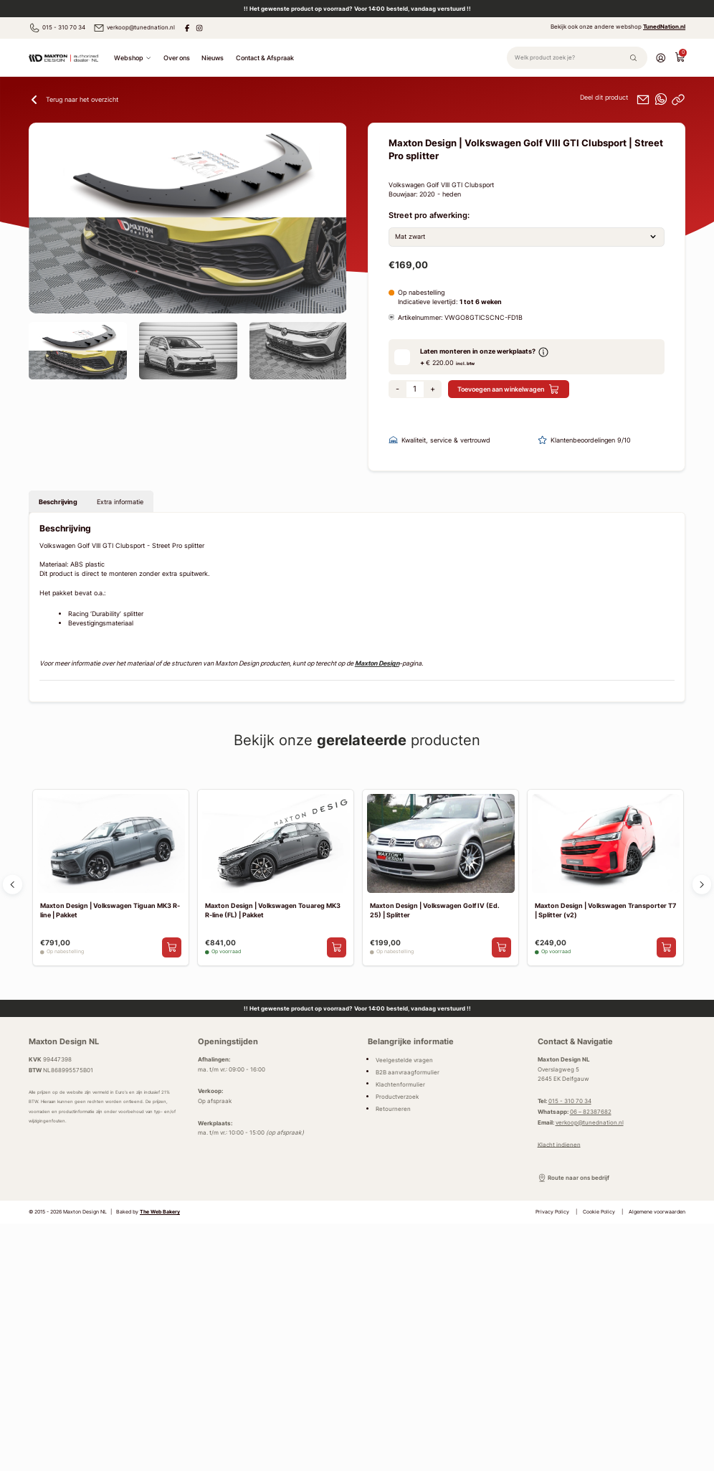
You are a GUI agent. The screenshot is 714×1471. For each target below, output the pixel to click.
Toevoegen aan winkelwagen (508, 390)
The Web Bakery (160, 1213)
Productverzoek (397, 1097)
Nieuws (212, 58)
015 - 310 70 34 (57, 28)
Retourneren (393, 1109)
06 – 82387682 (590, 1112)
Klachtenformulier (400, 1085)
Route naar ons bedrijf (574, 1179)
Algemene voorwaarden (657, 1213)
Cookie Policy (599, 1213)
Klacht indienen (559, 1145)
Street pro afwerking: (429, 217)
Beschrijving (58, 502)
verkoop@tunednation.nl (134, 28)
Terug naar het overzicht (73, 101)
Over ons (176, 58)
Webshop (132, 58)
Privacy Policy (552, 1213)
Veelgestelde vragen (404, 1060)
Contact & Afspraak (265, 58)
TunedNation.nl (664, 27)
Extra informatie (120, 502)
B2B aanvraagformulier (407, 1073)
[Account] (660, 58)
